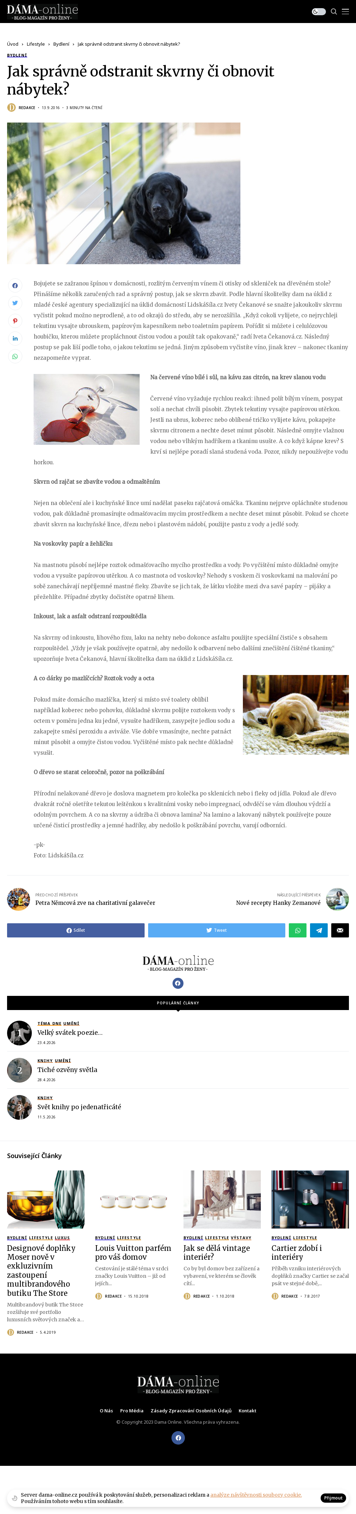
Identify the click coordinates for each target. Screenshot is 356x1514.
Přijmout (333, 1498)
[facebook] (178, 1437)
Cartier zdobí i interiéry (297, 1252)
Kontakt (247, 1410)
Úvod (12, 44)
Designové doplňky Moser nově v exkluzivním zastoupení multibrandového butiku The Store (41, 1270)
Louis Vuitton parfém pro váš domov (133, 1252)
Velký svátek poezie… (70, 1033)
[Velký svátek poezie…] (19, 1032)
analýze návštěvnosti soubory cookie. (256, 1495)
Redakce (27, 108)
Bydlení (61, 44)
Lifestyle (36, 44)
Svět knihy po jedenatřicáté (79, 1107)
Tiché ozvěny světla (67, 1070)
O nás (106, 1410)
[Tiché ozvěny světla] (19, 1069)
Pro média (132, 1410)
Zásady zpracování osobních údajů (191, 1410)
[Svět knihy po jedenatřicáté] (19, 1107)
